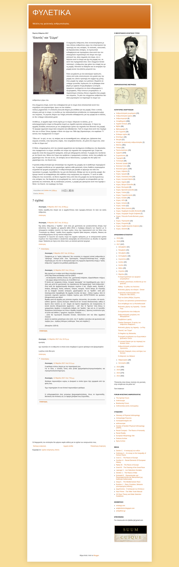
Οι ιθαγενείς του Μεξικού (126, 356)
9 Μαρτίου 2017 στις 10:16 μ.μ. (57, 223)
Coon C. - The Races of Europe (127, 458)
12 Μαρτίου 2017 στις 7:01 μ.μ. (64, 378)
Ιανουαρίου (122, 363)
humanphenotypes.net (124, 421)
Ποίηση (118, 148)
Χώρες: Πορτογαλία (123, 221)
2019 (119, 238)
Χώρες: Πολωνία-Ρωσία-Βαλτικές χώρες (130, 216)
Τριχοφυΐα (119, 158)
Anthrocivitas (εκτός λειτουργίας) (127, 406)
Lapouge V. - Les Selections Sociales (129, 470)
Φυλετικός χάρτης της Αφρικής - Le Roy (131, 327)
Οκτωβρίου (122, 253)
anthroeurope (120, 423)
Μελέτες (41, 193)
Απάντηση (42, 215)
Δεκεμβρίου (122, 247)
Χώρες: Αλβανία (121, 171)
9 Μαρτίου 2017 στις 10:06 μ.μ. (57, 207)
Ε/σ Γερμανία (120, 132)
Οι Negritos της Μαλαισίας (127, 333)
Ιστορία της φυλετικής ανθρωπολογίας (129, 142)
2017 (119, 244)
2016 (119, 367)
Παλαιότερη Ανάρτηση (98, 446)
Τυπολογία (119, 161)
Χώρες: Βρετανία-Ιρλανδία (125, 190)
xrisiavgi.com (120, 505)
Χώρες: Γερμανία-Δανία (124, 195)
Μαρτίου (121, 274)
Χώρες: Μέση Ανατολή (124, 208)
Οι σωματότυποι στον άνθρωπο (129, 311)
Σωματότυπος (121, 155)
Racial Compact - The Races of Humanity (130, 430)
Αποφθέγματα (121, 121)
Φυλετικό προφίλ (122, 163)
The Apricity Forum (122, 398)
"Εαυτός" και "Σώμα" (125, 330)
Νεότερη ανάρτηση (39, 446)
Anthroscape (120, 401)
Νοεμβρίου (122, 250)
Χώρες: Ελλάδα (121, 198)
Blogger (96, 555)
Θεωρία (118, 139)
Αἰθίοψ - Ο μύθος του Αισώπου (128, 287)
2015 (119, 370)
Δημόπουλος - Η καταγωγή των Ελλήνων (130, 489)
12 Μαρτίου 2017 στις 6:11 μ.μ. (64, 363)
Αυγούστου (122, 259)
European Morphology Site (125, 436)
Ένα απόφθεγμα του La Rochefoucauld (131, 304)
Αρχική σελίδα (68, 446)
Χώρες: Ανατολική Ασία (124, 177)
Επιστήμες (119, 137)
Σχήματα (119, 153)
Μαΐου (120, 268)
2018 (119, 241)
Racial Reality (121, 433)
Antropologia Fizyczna (123, 418)
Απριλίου (121, 271)
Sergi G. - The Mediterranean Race (128, 482)
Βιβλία (118, 126)
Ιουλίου (121, 262)
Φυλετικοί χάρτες (122, 169)
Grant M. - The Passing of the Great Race (130, 467)
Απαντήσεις (45, 249)
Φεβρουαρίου (123, 360)
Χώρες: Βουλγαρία (122, 187)
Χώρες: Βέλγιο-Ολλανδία (124, 184)
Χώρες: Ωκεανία (121, 229)
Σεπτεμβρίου (123, 256)
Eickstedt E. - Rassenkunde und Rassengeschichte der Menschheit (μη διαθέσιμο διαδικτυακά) (129, 477)
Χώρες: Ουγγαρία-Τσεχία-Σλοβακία (128, 213)
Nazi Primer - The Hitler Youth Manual (129, 491)
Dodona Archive (121, 438)
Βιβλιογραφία (120, 129)
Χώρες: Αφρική (121, 182)
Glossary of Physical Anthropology (128, 415)
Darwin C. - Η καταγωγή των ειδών (128, 451)
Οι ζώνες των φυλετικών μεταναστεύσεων (132, 301)
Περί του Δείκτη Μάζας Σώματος (129, 297)
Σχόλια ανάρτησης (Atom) (50, 450)
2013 (119, 376)
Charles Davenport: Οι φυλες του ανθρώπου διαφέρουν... (129, 323)
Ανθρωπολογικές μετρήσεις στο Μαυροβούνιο (129, 315)
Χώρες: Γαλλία (121, 192)
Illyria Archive (120, 441)
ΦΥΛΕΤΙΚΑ (51, 12)
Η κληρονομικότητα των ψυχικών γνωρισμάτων (129, 278)
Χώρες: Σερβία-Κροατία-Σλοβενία (127, 226)
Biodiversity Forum (122, 403)
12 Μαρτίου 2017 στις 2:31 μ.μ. (64, 270)
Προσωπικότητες (122, 150)
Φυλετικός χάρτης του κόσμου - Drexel (131, 290)
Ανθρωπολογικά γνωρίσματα (126, 113)
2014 (119, 373)
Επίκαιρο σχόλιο (121, 134)
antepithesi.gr (120, 511)
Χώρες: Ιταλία (120, 206)
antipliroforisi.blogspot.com (125, 508)
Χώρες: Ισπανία (121, 203)
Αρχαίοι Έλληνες (122, 124)
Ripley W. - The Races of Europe (127, 465)
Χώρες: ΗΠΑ (120, 200)
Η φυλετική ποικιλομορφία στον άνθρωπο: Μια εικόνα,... (129, 293)
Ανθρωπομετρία (121, 118)
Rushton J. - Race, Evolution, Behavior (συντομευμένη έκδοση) (129, 485)
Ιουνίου (121, 265)
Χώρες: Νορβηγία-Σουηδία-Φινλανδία (129, 211)
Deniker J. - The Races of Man (126, 473)
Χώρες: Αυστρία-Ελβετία (124, 179)
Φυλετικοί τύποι (121, 166)
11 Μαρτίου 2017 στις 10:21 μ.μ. (58, 339)
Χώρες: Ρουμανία (122, 223)
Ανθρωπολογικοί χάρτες (124, 116)
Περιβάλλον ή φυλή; (125, 319)
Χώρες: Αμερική (121, 174)
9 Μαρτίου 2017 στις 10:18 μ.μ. (64, 253)
